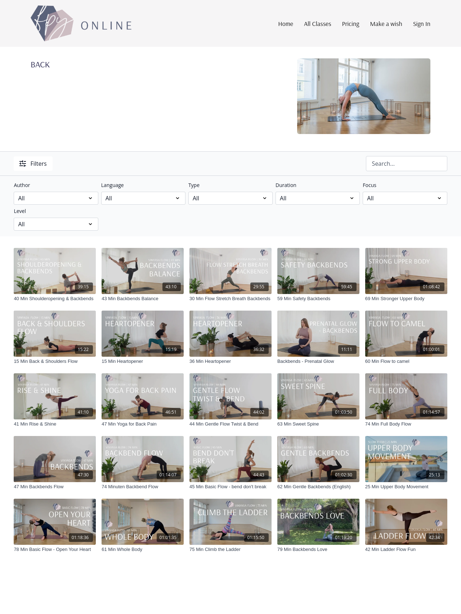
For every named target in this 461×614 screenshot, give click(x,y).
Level (20, 211)
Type (194, 185)
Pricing (350, 23)
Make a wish (386, 23)
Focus (369, 185)
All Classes (317, 23)
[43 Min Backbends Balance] (143, 298)
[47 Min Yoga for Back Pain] (143, 424)
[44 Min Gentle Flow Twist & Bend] (230, 424)
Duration (286, 185)
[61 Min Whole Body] (143, 549)
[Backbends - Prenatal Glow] (318, 361)
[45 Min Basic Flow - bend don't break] (230, 486)
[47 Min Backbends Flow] (55, 486)
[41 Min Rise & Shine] (55, 424)
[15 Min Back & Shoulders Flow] (55, 361)
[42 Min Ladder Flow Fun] (406, 549)
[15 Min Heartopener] (143, 361)
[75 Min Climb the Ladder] (230, 549)
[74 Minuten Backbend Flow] (143, 486)
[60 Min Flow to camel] (406, 361)
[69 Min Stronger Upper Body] (406, 298)
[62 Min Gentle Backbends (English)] (318, 486)
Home (285, 23)
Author (22, 185)
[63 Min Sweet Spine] (318, 424)
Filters (32, 164)
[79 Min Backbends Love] (318, 549)
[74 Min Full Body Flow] (406, 424)
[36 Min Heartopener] (230, 361)
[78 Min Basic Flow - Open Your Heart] (55, 549)
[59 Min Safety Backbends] (318, 298)
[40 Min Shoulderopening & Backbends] (55, 298)
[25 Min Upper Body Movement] (406, 486)
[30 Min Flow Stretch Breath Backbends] (230, 298)
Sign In (421, 23)
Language (112, 185)
